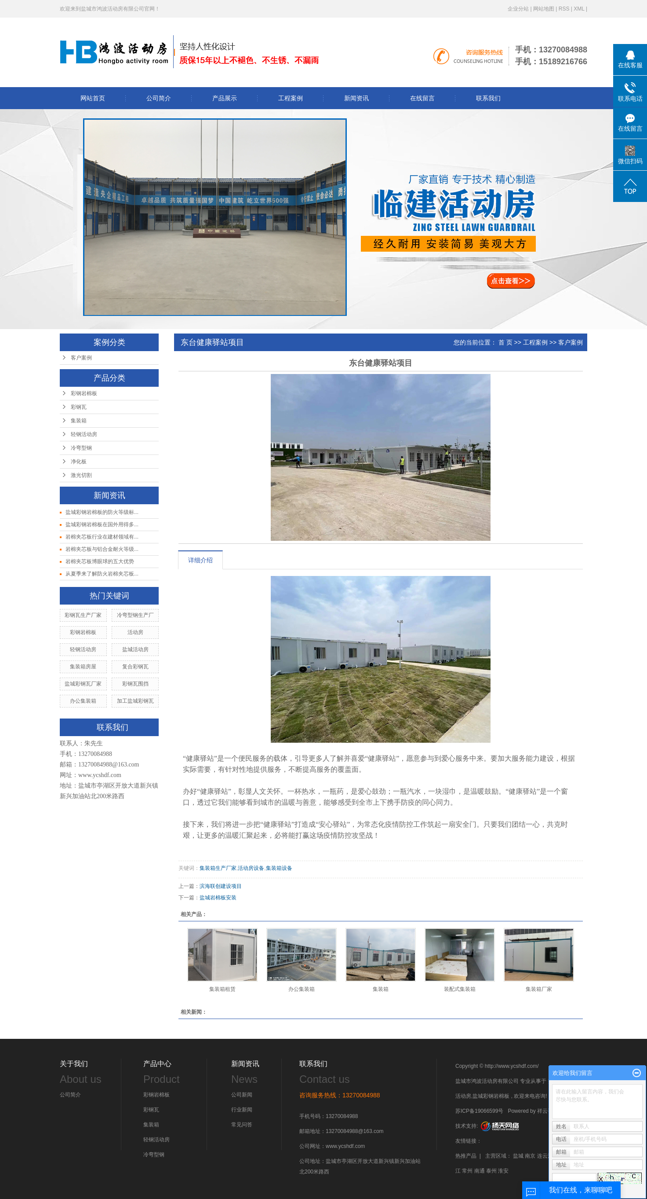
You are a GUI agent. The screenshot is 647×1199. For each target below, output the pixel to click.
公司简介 (158, 98)
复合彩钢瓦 (135, 667)
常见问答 (241, 1125)
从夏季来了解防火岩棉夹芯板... (101, 574)
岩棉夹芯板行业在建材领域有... (101, 537)
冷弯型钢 (81, 448)
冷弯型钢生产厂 (135, 615)
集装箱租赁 (222, 989)
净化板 (79, 461)
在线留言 (422, 98)
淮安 (503, 1171)
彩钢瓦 (79, 407)
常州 (467, 1171)
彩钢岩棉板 (84, 393)
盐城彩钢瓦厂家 (83, 684)
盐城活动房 (135, 649)
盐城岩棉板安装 (218, 898)
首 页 (505, 342)
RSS (564, 9)
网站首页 (92, 98)
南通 (479, 1171)
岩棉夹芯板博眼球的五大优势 (99, 561)
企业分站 (518, 9)
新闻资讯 (356, 98)
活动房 (135, 632)
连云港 (545, 1156)
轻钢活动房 (84, 434)
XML (579, 9)
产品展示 (224, 98)
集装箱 (79, 421)
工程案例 (290, 98)
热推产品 (465, 1156)
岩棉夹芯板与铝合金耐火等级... (101, 549)
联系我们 (488, 98)
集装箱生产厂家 (218, 868)
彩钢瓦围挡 (135, 684)
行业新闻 (241, 1110)
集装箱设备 (279, 868)
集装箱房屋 (83, 667)
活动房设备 (251, 868)
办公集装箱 (83, 701)
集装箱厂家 (539, 989)
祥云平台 (547, 1111)
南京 (530, 1156)
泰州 (491, 1171)
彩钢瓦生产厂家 (83, 615)
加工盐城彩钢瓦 (135, 701)
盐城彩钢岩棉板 (491, 1096)
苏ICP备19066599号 (479, 1111)
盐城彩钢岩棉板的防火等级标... (101, 512)
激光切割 (81, 475)
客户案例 (81, 358)
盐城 (518, 1156)
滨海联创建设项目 (221, 886)
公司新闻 (241, 1095)
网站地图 (543, 9)
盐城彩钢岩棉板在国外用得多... (101, 524)
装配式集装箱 (460, 989)
